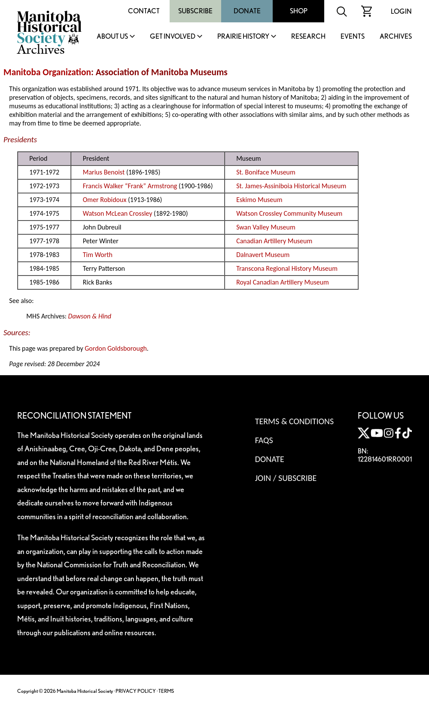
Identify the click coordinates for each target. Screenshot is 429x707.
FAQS (264, 440)
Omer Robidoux (105, 200)
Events (353, 36)
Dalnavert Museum (262, 255)
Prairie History (243, 36)
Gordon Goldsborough (116, 348)
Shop (298, 11)
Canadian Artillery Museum (274, 241)
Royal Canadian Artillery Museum (282, 282)
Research (308, 36)
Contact (144, 11)
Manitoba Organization (47, 72)
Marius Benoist (104, 172)
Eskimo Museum (259, 200)
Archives (396, 36)
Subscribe (195, 11)
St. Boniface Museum (265, 172)
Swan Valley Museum (265, 227)
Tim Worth (98, 255)
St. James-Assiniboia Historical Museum (291, 186)
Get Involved (172, 36)
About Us (112, 36)
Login (401, 11)
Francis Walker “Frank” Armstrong (130, 186)
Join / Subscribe (286, 478)
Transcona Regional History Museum (287, 268)
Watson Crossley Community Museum (289, 213)
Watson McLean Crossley (117, 213)
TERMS (166, 691)
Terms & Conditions (294, 421)
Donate (247, 11)
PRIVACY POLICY (136, 691)
